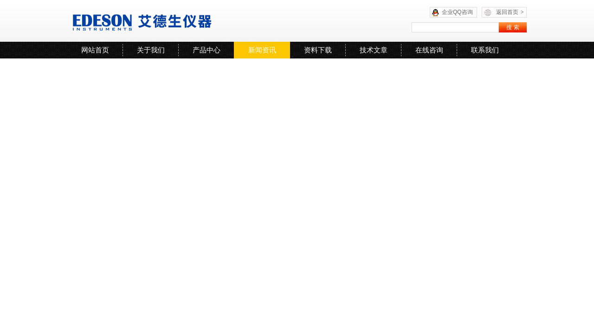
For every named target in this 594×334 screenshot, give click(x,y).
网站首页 (95, 50)
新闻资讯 (262, 50)
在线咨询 (429, 50)
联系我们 (485, 50)
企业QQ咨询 (457, 12)
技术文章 (373, 50)
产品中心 (206, 50)
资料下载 (318, 50)
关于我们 (151, 50)
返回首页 (510, 12)
